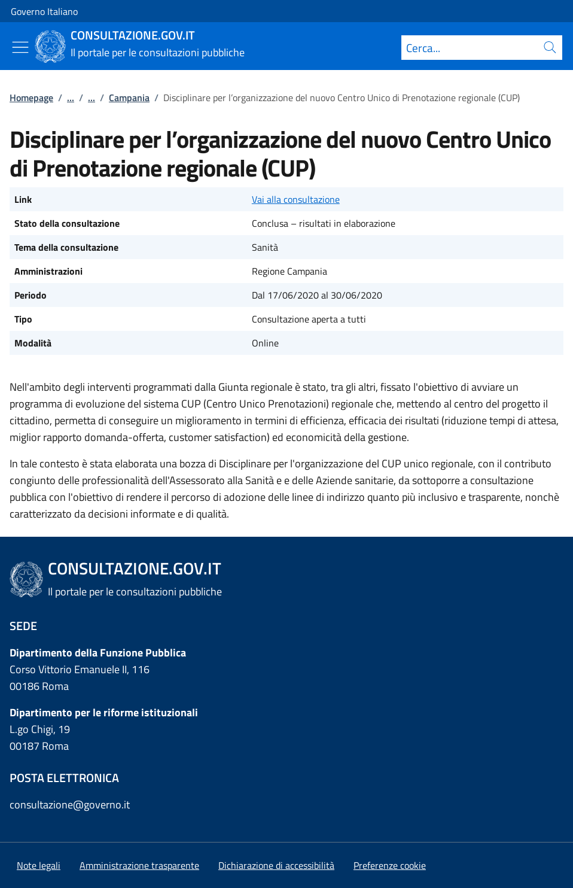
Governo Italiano (44, 11)
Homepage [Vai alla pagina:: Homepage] (31, 97)
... (70, 97)
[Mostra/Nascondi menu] (20, 47)
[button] (389, 865)
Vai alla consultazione (296, 199)
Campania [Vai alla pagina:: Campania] (129, 97)
